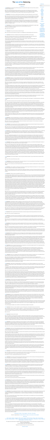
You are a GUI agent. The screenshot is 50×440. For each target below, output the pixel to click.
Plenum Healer (42, 25)
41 (5, 141)
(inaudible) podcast (42, 29)
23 (6, 156)
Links (29, 418)
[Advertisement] (25, 433)
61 (5, 328)
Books (42, 11)
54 (5, 294)
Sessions (42, 9)
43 (5, 263)
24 (6, 161)
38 (5, 98)
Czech (30, 414)
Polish (35, 414)
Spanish (32, 414)
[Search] (45, 5)
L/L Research (42, 35)
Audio (42, 12)
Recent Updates (21, 419)
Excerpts (32, 418)
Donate (42, 15)
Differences (43, 418)
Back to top (25, 416)
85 (5, 391)
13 (6, 67)
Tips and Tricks (20, 418)
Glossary (42, 14)
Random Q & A (25, 418)
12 (6, 34)
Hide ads (23, 426)
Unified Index (36, 418)
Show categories (24, 413)
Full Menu (42, 21)
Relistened (24, 414)
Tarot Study (6, 418)
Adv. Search (42, 7)
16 (6, 321)
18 (5, 77)
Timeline (16, 418)
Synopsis (42, 13)
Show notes (29, 413)
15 (5, 7)
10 (6, 25)
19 (6, 141)
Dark (42, 18)
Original (42, 19)
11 (6, 30)
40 (5, 130)
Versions (39, 418)
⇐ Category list (22, 6)
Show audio (34, 413)
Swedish (37, 414)
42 (5, 166)
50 (5, 279)
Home (42, 8)
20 (6, 364)
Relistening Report (12, 418)
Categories (42, 10)
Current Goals (26, 419)
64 (5, 364)
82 (5, 379)
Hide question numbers (18, 413)
